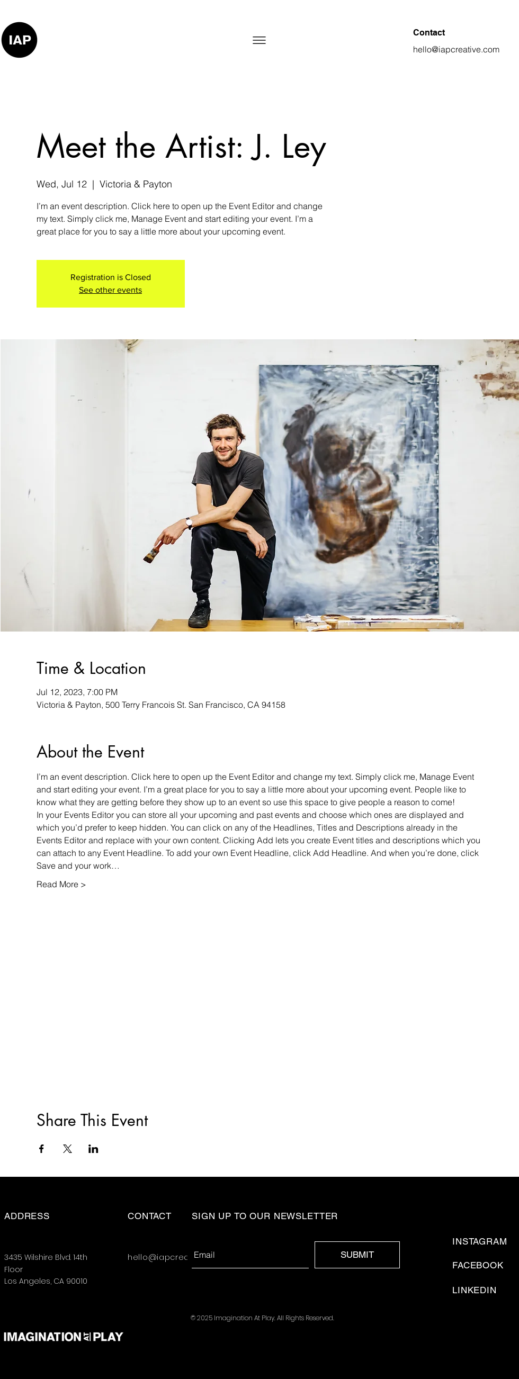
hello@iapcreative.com (176, 1257)
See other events (110, 289)
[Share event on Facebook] (42, 1148)
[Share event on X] (67, 1148)
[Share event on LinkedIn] (93, 1148)
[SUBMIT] (357, 1254)
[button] (259, 40)
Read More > (61, 884)
